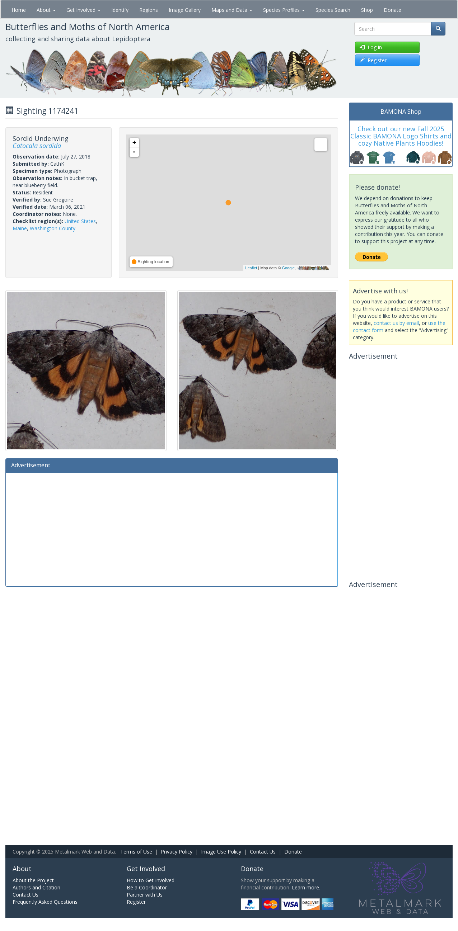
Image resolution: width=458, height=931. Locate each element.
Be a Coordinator (147, 887)
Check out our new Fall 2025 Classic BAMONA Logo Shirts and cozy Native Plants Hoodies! (401, 135)
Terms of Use (136, 851)
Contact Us (263, 851)
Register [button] (373, 60)
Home (18, 9)
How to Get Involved (150, 880)
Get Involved (83, 9)
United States (80, 221)
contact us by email (396, 323)
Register (136, 901)
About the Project (33, 880)
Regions (148, 9)
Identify (119, 9)
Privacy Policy (176, 851)
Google (288, 268)
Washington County (52, 228)
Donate (392, 9)
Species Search (333, 9)
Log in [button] (371, 47)
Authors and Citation (36, 887)
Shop (367, 9)
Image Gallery (185, 9)
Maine (20, 228)
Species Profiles (284, 9)
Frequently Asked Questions (45, 901)
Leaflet (251, 268)
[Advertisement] (171, 528)
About (46, 9)
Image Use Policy (221, 851)
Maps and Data (231, 9)
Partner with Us (145, 894)
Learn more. (306, 887)
